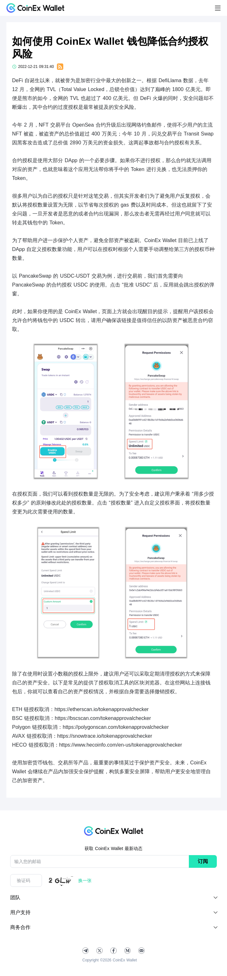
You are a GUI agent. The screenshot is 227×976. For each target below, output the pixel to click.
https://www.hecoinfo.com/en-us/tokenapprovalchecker (120, 745)
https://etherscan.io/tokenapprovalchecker (101, 709)
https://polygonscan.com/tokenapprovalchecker (116, 727)
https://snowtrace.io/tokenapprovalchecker (104, 736)
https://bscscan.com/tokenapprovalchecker (103, 718)
